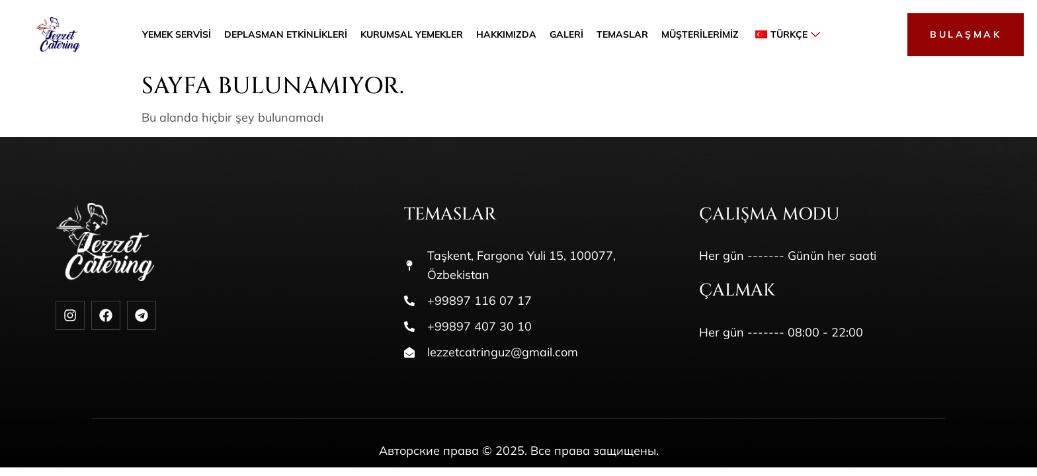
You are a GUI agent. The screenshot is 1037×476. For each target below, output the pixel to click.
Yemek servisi (176, 34)
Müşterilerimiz (700, 34)
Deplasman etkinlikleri (285, 34)
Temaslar (622, 34)
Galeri (566, 34)
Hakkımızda (506, 34)
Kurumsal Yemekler (411, 34)
